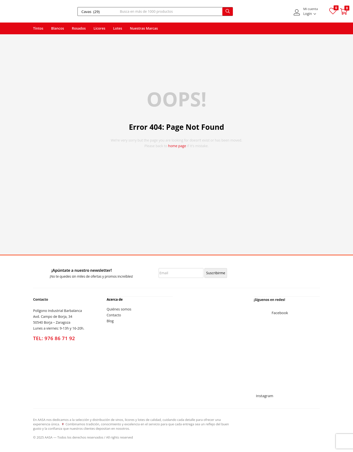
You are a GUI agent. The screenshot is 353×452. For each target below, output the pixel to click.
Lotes (117, 28)
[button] (343, 11)
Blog (110, 320)
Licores (99, 28)
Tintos (38, 28)
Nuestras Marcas (144, 28)
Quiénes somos (119, 309)
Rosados (79, 28)
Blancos (57, 28)
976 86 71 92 (60, 338)
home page (177, 145)
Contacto (114, 314)
